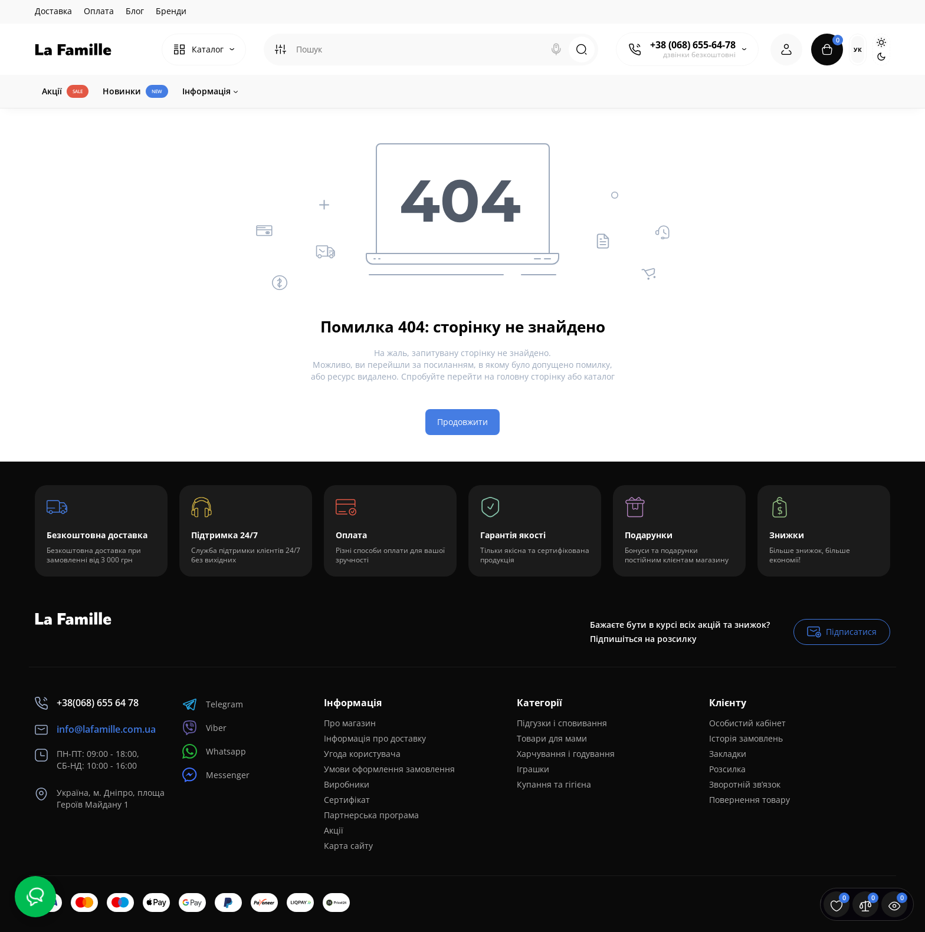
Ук (858, 49)
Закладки (727, 753)
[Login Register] (786, 49)
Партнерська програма (371, 815)
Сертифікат (347, 799)
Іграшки (533, 769)
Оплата (99, 11)
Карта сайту (348, 845)
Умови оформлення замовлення (389, 769)
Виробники (346, 784)
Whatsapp (214, 751)
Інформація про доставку (375, 738)
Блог (135, 11)
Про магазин (350, 723)
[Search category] (280, 49)
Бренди (171, 11)
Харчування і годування (566, 753)
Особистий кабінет (747, 723)
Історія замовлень (746, 738)
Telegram (212, 704)
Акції (333, 830)
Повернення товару (749, 799)
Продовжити (462, 421)
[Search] (556, 49)
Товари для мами (552, 738)
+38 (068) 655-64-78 (693, 45)
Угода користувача (362, 753)
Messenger (216, 775)
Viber (204, 727)
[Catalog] (204, 49)
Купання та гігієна (554, 784)
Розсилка (727, 769)
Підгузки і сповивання (562, 723)
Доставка (53, 11)
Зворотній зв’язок (744, 784)
